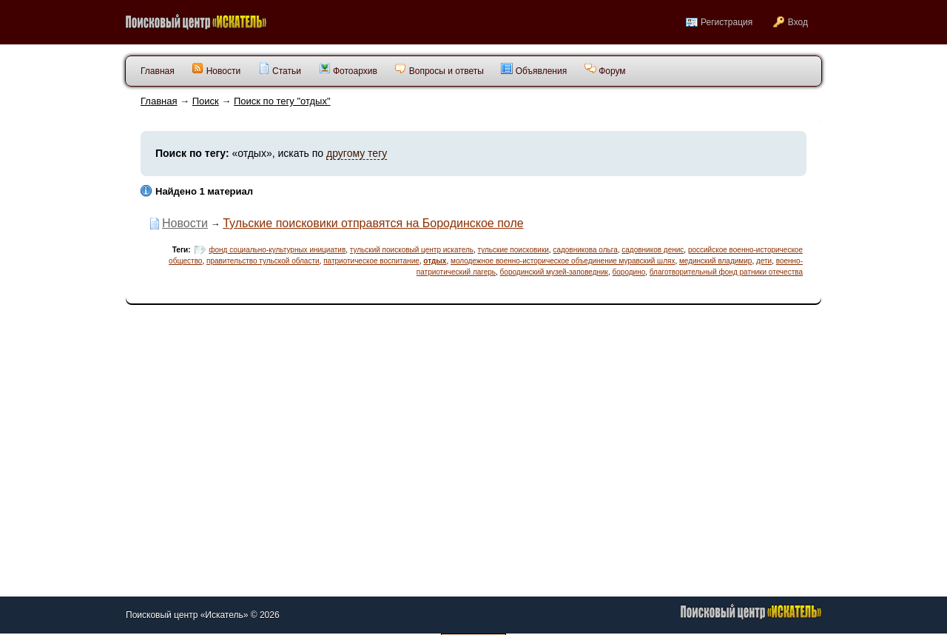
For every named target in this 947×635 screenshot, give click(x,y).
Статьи (279, 69)
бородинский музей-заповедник (554, 272)
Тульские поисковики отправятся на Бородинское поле (373, 223)
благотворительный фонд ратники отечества (726, 272)
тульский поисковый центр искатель (412, 250)
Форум (605, 69)
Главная (159, 101)
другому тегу (356, 153)
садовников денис (652, 250)
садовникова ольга (585, 250)
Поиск (205, 101)
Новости (216, 69)
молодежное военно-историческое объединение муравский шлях (563, 261)
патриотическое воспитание (371, 261)
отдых (434, 261)
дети (764, 261)
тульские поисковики (513, 250)
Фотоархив (348, 69)
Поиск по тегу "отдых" (282, 101)
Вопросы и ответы (438, 69)
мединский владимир (715, 261)
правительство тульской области (263, 261)
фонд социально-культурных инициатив (277, 250)
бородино (629, 272)
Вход (798, 22)
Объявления (534, 69)
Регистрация (726, 22)
